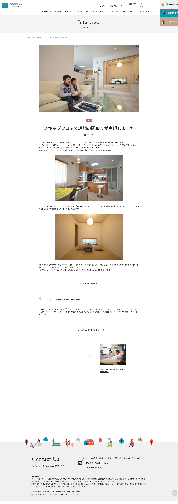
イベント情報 (144, 11)
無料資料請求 (167, 4)
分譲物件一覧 (46, 11)
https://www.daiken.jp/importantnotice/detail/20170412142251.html (56, 494)
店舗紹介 (103, 6)
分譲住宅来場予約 (166, 13)
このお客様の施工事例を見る (88, 283)
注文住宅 (58, 11)
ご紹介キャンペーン (166, 22)
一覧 (88, 357)
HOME (28, 37)
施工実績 (115, 11)
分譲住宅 (68, 11)
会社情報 (113, 6)
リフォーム (79, 11)
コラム (123, 6)
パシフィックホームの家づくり (97, 11)
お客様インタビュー (129, 11)
